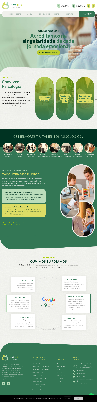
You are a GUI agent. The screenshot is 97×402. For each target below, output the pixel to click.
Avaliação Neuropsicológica (41, 366)
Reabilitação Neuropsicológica (41, 369)
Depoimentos (60, 366)
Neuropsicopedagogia (39, 384)
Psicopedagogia (37, 381)
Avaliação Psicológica (39, 372)
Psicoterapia (36, 363)
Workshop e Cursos (38, 390)
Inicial (58, 363)
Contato (69, 14)
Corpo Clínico (30, 14)
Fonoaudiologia (37, 387)
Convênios (58, 14)
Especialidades (44, 14)
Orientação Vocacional (39, 378)
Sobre (18, 14)
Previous (33, 99)
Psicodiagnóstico (37, 375)
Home (10, 14)
